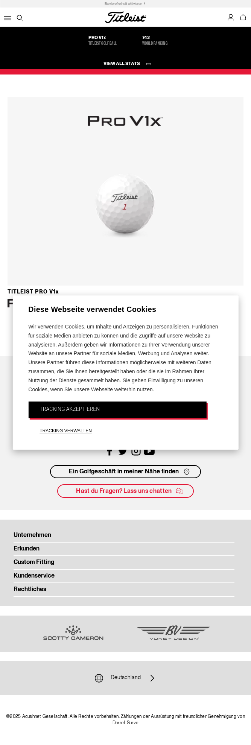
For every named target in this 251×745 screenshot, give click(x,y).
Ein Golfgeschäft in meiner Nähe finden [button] (130, 471)
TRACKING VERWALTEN (65, 430)
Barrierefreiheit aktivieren (123, 4)
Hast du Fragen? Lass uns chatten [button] (130, 491)
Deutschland (125, 678)
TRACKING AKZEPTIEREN (70, 409)
